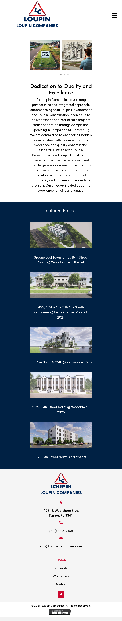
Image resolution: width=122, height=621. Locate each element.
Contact (61, 584)
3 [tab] (68, 75)
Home (61, 560)
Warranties (61, 576)
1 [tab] (61, 75)
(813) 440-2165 (61, 531)
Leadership (61, 568)
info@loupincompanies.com (61, 546)
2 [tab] (64, 75)
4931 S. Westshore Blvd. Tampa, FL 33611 (61, 513)
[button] (61, 594)
